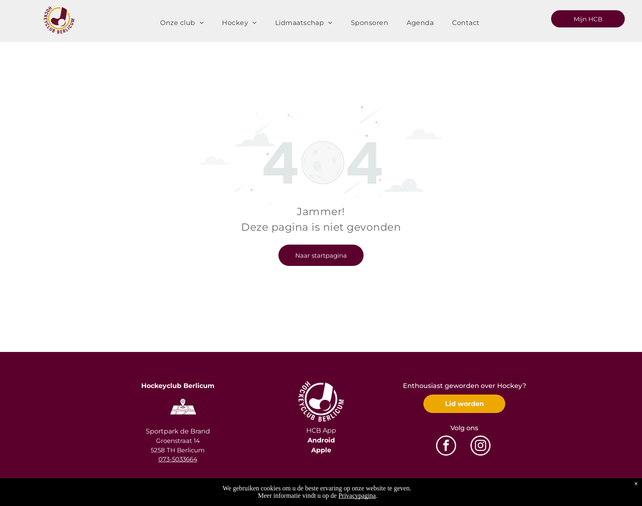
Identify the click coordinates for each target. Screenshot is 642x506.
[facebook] (446, 447)
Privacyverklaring (540, 493)
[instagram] (480, 447)
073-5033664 (177, 459)
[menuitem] (185, 23)
